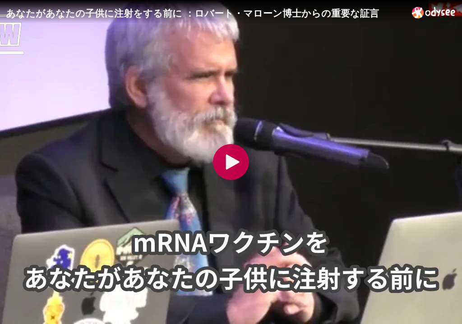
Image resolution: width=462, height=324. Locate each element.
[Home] (433, 12)
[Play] (231, 162)
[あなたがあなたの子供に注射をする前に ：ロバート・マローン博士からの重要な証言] (205, 13)
